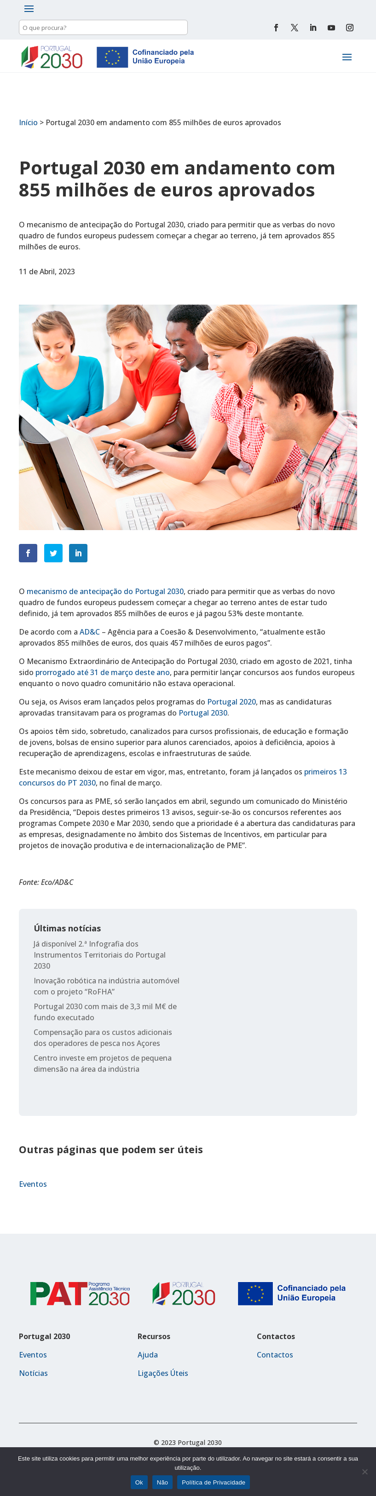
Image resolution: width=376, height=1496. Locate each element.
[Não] (364, 1471)
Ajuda (148, 1355)
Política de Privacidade (213, 1482)
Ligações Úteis (163, 1373)
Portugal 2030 (203, 713)
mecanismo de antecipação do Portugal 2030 (105, 591)
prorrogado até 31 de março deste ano (102, 672)
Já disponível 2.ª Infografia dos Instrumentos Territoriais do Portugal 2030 (100, 955)
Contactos (275, 1355)
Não (162, 1482)
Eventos (33, 1184)
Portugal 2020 (231, 702)
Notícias (33, 1373)
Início (28, 122)
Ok (139, 1482)
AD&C (90, 632)
